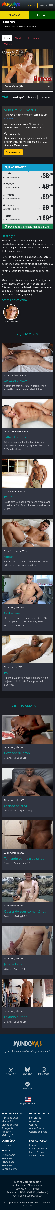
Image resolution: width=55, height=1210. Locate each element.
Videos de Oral (10, 1124)
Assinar (32, 5)
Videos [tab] (8, 44)
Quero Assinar (37, 1152)
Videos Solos (9, 1121)
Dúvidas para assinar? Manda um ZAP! (27, 226)
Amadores (35, 1121)
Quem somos (9, 1155)
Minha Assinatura (39, 1148)
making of (18, 97)
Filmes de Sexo (10, 1117)
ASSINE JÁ (14, 14)
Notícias (6, 1145)
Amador (6, 1131)
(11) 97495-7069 (26, 1192)
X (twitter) (11, 1072)
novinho (45, 97)
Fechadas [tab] (33, 38)
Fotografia (7, 1128)
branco (32, 97)
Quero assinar (13, 152)
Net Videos (35, 1117)
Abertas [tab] (19, 38)
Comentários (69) (14, 86)
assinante (9, 118)
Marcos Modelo (11, 321)
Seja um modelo (38, 1155)
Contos (33, 1124)
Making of (7, 1135)
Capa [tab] (7, 38)
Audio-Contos (36, 1128)
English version (27, 1103)
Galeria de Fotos (38, 1131)
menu (46, 5)
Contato (33, 1145)
